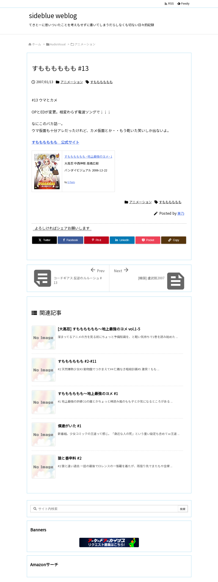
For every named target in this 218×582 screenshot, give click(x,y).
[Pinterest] (96, 240)
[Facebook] (70, 240)
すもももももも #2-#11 (77, 361)
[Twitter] (44, 240)
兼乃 (180, 213)
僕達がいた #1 (69, 425)
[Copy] (173, 240)
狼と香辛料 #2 (69, 458)
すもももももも (101, 82)
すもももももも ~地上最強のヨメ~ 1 (88, 156)
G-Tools (71, 182)
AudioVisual (58, 44)
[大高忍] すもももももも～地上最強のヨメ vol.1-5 (99, 329)
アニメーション (85, 44)
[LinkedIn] (122, 240)
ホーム (36, 44)
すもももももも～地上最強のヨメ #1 (88, 393)
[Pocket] (147, 240)
